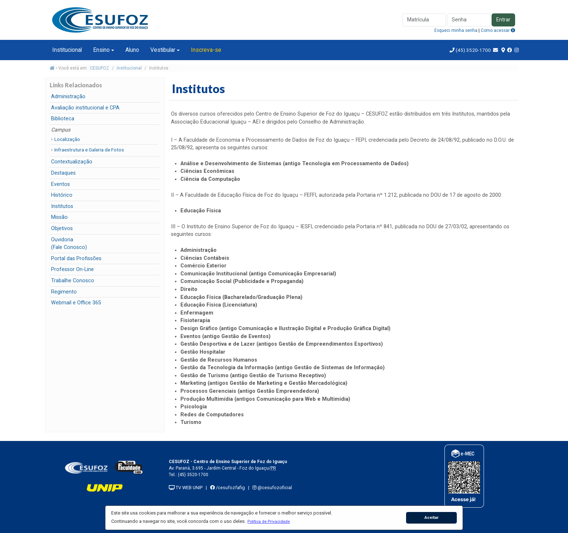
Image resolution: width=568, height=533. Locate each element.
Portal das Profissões (76, 258)
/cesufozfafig (227, 487)
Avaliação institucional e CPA (85, 108)
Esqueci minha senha (455, 30)
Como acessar (498, 30)
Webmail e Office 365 (76, 303)
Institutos (62, 206)
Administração (68, 96)
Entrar (503, 20)
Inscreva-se (206, 49)
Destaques (63, 173)
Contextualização (71, 162)
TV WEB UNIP (185, 487)
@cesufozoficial (272, 487)
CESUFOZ (99, 68)
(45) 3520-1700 (473, 50)
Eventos (60, 184)
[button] (269, 521)
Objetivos (62, 228)
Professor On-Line (72, 269)
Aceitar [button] (432, 517)
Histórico (61, 195)
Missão (59, 217)
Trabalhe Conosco (72, 281)
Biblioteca (62, 119)
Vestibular (162, 49)
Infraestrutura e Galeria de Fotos (89, 150)
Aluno (132, 49)
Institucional (67, 49)
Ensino (101, 49)
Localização (67, 139)
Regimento (64, 292)
